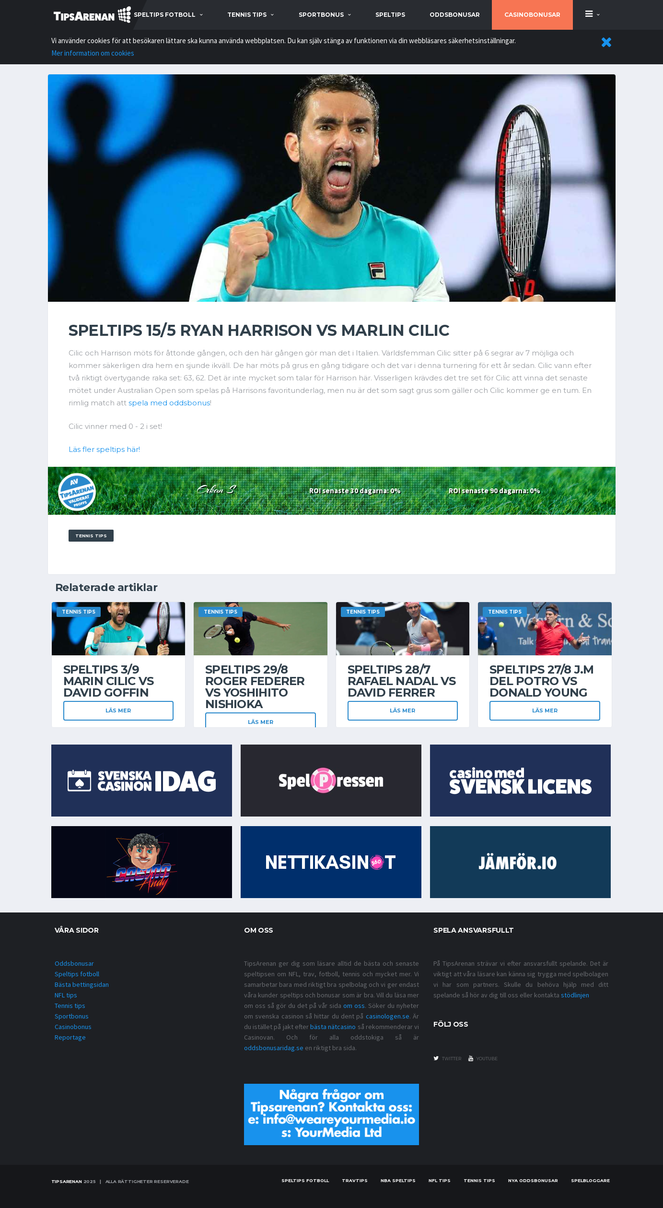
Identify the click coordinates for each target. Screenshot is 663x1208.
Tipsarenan (66, 1181)
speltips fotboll (165, 14)
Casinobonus (73, 1026)
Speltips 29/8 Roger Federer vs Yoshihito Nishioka (255, 687)
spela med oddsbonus (169, 402)
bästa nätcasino (333, 1026)
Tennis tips (70, 1005)
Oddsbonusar (455, 14)
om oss (354, 1005)
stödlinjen (575, 995)
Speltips (390, 14)
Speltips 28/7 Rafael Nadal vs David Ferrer (402, 681)
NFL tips (66, 995)
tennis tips (247, 14)
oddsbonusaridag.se (273, 1047)
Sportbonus (72, 1016)
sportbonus (321, 14)
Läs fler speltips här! (104, 449)
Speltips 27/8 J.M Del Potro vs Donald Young (541, 681)
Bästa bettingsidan (82, 984)
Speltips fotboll (77, 974)
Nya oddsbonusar (533, 1180)
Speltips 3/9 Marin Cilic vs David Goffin (108, 681)
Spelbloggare (590, 1180)
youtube (483, 1058)
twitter (447, 1058)
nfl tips (440, 1180)
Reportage (70, 1037)
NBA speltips (398, 1180)
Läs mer (118, 710)
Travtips (355, 1180)
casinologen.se (387, 1016)
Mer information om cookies (92, 53)
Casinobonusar (532, 14)
